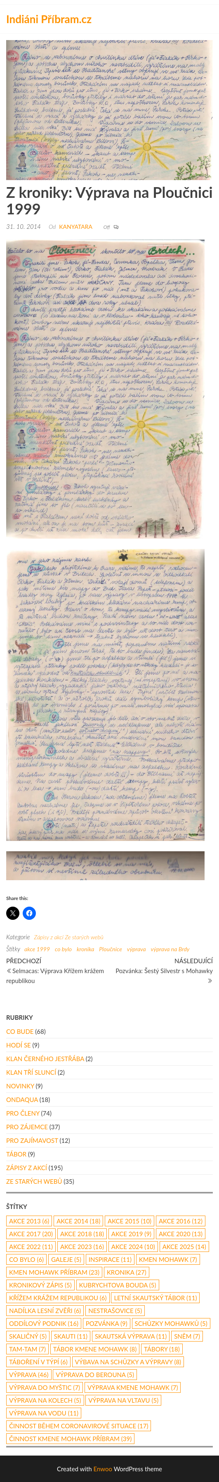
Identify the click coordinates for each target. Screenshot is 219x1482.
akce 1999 (37, 948)
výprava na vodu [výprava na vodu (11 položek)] (43, 1413)
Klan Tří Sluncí (31, 1072)
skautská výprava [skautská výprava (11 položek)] (131, 1336)
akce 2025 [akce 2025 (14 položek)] (184, 1246)
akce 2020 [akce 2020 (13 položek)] (181, 1233)
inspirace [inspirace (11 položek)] (110, 1259)
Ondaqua (22, 1099)
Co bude (19, 1031)
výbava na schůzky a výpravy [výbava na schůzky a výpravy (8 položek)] (128, 1362)
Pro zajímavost (32, 1140)
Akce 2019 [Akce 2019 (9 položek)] (131, 1233)
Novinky (20, 1086)
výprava (136, 948)
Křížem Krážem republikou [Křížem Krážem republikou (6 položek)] (58, 1298)
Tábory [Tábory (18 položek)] (162, 1349)
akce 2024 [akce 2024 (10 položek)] (133, 1246)
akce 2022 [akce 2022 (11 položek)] (31, 1246)
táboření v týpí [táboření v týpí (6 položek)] (38, 1362)
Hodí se (18, 1045)
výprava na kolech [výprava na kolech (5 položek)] (45, 1400)
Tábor (16, 1154)
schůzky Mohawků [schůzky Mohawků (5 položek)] (171, 1323)
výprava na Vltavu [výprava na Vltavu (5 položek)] (123, 1400)
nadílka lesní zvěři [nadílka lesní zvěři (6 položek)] (45, 1310)
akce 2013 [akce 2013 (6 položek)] (29, 1221)
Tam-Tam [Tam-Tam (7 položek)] (27, 1349)
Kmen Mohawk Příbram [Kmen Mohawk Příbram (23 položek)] (54, 1272)
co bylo (63, 948)
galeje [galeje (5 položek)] (66, 1259)
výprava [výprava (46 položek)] (29, 1374)
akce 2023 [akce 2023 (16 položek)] (82, 1246)
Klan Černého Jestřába (45, 1058)
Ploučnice (110, 948)
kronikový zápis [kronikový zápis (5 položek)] (40, 1285)
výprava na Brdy (170, 948)
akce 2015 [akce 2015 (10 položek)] (129, 1221)
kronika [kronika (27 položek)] (126, 1272)
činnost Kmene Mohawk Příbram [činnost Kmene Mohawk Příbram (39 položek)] (70, 1438)
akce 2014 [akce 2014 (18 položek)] (78, 1221)
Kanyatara (75, 226)
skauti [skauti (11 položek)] (70, 1336)
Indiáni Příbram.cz (49, 19)
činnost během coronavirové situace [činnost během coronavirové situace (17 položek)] (78, 1426)
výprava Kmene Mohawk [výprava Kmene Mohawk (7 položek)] (132, 1387)
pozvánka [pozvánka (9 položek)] (106, 1323)
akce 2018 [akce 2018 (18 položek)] (82, 1233)
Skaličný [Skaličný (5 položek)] (28, 1336)
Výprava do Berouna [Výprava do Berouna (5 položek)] (95, 1374)
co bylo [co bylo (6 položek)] (26, 1259)
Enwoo (103, 1468)
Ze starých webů (84, 936)
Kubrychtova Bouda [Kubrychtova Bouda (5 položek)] (117, 1285)
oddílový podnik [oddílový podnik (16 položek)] (43, 1323)
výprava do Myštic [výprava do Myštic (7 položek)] (44, 1387)
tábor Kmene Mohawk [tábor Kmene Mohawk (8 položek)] (95, 1349)
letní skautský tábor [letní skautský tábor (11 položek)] (155, 1298)
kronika (85, 948)
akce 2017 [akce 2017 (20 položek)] (31, 1233)
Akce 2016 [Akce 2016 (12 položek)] (181, 1221)
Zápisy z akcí (48, 936)
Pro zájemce (27, 1126)
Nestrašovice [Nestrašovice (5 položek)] (115, 1310)
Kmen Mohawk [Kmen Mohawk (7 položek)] (168, 1259)
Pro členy (23, 1113)
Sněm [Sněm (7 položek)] (187, 1336)
